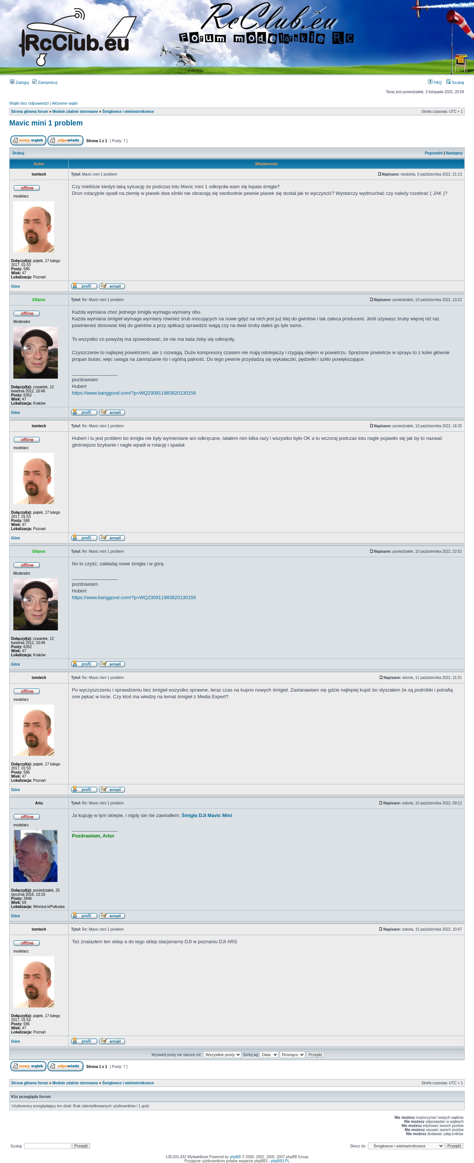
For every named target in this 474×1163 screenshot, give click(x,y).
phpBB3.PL (280, 1161)
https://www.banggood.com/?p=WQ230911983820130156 (134, 393)
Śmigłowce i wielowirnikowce (128, 112)
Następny (454, 153)
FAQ (435, 82)
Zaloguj (19, 82)
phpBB (235, 1157)
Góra (15, 286)
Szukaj (455, 82)
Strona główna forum (29, 112)
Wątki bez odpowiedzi (29, 103)
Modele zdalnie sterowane (75, 112)
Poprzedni (434, 153)
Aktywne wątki (65, 103)
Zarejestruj (44, 82)
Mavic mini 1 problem (46, 123)
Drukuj (18, 153)
